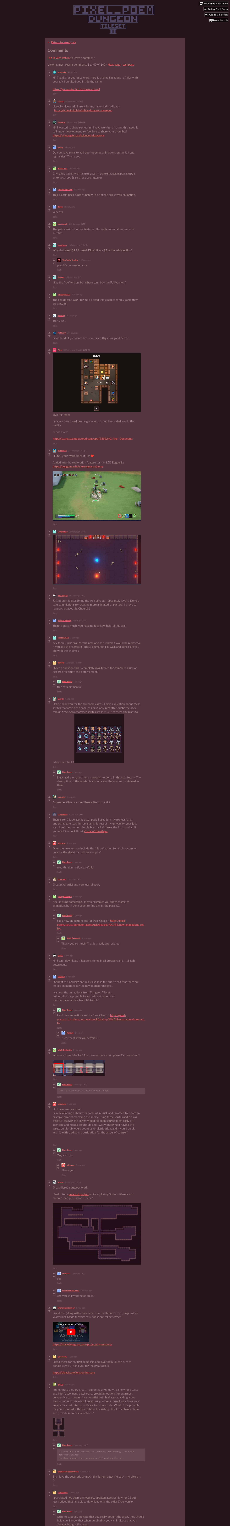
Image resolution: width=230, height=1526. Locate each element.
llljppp (60, 207)
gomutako (62, 72)
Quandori (66, 1273)
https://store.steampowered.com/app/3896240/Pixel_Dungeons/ (93, 438)
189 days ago (71, 277)
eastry (60, 147)
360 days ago (74, 532)
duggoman (62, 450)
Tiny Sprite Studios (70, 260)
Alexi (60, 350)
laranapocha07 (64, 294)
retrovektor (63, 1492)
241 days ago (71, 315)
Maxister (61, 843)
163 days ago (69, 207)
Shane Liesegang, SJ (66, 1308)
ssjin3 (60, 955)
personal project (79, 1194)
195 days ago (86, 1290)
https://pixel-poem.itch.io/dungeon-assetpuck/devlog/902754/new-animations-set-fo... (101, 924)
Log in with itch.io (59, 57)
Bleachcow (62, 1357)
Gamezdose (63, 532)
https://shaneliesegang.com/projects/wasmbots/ (82, 1344)
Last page (128, 64)
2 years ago (69, 1384)
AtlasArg (61, 122)
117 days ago (74, 168)
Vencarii (61, 976)
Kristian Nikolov (64, 620)
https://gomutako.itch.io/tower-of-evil (76, 89)
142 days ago (85, 260)
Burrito (61, 699)
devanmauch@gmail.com (68, 1471)
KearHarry (62, 245)
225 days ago (77, 294)
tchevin (61, 101)
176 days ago (74, 224)
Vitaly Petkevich (65, 896)
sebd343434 (63, 637)
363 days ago (74, 595)
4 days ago (72, 72)
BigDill (60, 1384)
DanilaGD (62, 879)
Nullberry (62, 333)
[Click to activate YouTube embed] (71, 1332)
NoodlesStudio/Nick (70, 1290)
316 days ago (73, 450)
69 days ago (72, 122)
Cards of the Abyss (96, 831)
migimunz (62, 1104)
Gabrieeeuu (62, 814)
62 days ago (70, 101)
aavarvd (61, 315)
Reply (55, 94)
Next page (114, 64)
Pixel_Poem (67, 681)
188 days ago (74, 245)
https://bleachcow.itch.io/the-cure (74, 1372)
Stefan (60, 1182)
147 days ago (79, 189)
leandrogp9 (62, 224)
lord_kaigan (62, 595)
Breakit (61, 277)
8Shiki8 (61, 663)
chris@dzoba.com (65, 189)
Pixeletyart (62, 168)
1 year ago (77, 620)
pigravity (61, 797)
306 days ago (69, 350)
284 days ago (72, 333)
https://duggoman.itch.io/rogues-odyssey (78, 466)
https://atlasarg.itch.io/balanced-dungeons (78, 135)
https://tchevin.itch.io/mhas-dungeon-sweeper (83, 110)
